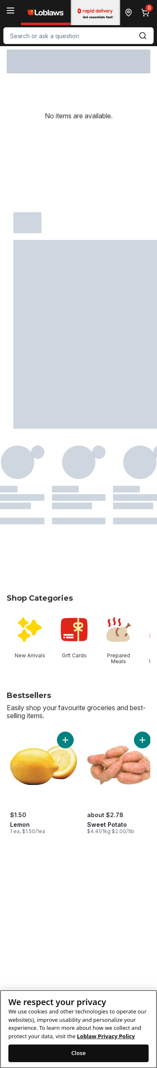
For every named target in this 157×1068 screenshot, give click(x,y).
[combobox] (78, 35)
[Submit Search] (143, 35)
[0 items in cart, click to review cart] (147, 12)
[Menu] (10, 10)
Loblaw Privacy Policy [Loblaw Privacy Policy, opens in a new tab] (106, 1043)
